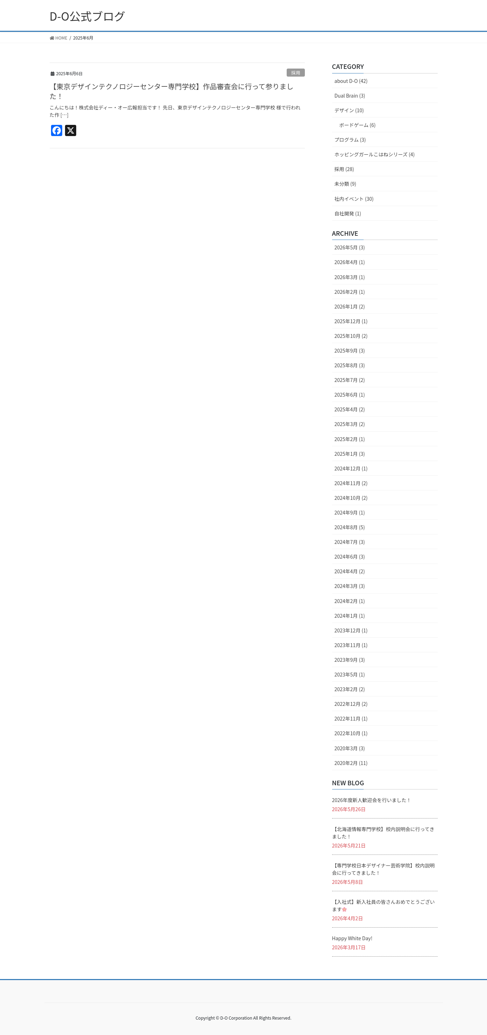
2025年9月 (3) (350, 350)
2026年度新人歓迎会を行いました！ (371, 799)
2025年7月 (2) (350, 379)
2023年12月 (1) (351, 630)
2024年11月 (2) (351, 483)
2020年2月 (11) (351, 762)
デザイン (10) (349, 110)
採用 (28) (344, 168)
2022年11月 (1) (351, 718)
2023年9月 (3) (350, 659)
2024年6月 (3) (350, 556)
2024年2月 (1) (350, 600)
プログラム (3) (350, 139)
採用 (295, 72)
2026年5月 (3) (350, 247)
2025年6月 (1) (350, 394)
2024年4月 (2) (350, 571)
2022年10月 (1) (351, 733)
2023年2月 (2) (350, 689)
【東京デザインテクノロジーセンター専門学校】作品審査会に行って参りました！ (172, 91)
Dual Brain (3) (350, 95)
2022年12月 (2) (351, 703)
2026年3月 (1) (350, 277)
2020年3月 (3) (350, 748)
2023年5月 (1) (350, 674)
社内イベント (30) (354, 198)
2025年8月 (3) (350, 365)
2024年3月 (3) (350, 585)
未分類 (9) (345, 183)
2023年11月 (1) (351, 644)
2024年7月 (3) (350, 541)
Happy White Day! (352, 938)
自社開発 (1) (348, 213)
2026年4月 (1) (350, 261)
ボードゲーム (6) (357, 124)
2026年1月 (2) (350, 306)
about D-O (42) (351, 80)
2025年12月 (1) (351, 321)
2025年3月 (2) (350, 423)
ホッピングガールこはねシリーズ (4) (375, 154)
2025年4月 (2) (350, 409)
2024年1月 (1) (350, 615)
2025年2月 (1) (350, 438)
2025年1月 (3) (350, 453)
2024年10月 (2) (351, 497)
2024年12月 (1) (351, 468)
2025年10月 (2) (351, 335)
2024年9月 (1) (350, 512)
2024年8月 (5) (350, 527)
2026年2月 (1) (350, 291)
